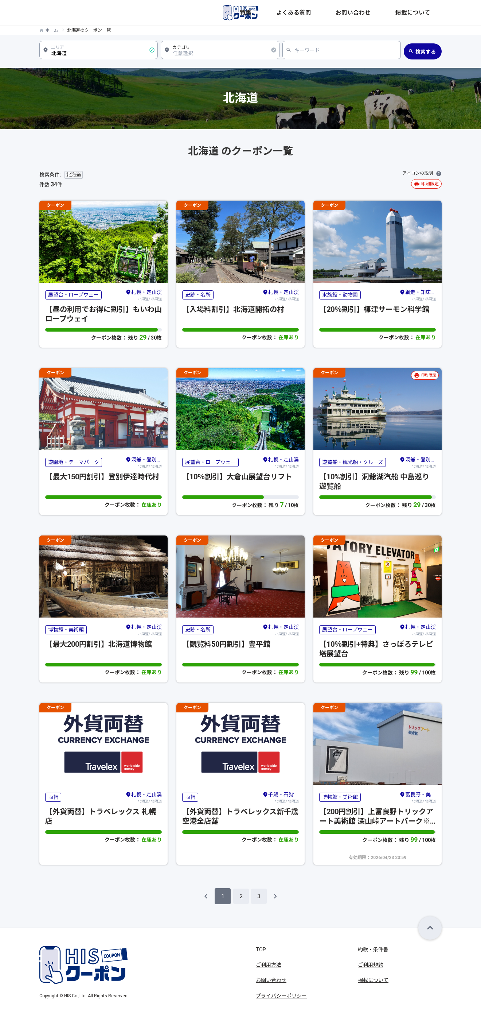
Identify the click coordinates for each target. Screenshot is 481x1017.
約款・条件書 (373, 949)
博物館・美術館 (66, 630)
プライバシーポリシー (281, 996)
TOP (261, 949)
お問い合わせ (387, 13)
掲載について (426, 13)
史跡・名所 (198, 295)
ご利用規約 (370, 965)
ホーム (51, 30)
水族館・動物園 (340, 295)
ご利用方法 (268, 965)
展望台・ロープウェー (73, 295)
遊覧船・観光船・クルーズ (352, 462)
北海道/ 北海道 (143, 295)
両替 (53, 797)
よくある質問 (347, 13)
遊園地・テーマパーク (73, 462)
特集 (318, 13)
